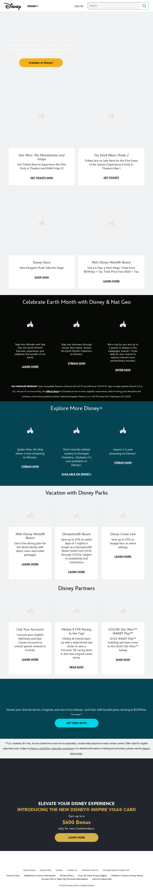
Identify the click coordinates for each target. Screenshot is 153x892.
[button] (81, 6)
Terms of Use (13, 873)
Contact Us (72, 868)
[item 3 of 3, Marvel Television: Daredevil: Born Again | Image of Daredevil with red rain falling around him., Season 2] (123, 429)
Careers (59, 868)
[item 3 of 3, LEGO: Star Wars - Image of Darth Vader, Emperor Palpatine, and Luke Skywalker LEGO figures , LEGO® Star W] (123, 608)
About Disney (29, 868)
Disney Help (45, 868)
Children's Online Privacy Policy (127, 873)
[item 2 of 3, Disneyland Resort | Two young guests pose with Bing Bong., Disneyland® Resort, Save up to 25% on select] (76, 513)
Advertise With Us (90, 868)
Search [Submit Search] (144, 6)
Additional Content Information (40, 873)
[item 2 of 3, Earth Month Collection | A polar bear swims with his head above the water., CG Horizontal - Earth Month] (76, 323)
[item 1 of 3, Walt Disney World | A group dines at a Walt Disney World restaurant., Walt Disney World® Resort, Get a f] (30, 513)
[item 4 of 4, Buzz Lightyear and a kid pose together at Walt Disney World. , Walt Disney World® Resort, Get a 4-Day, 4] (111, 221)
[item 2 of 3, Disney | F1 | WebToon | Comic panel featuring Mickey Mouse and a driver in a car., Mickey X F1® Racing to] (76, 608)
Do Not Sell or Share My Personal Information (65, 877)
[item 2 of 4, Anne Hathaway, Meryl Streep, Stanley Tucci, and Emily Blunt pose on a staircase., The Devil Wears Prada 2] (111, 115)
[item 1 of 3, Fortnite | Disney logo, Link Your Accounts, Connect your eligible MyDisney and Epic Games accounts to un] (30, 608)
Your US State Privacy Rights (92, 873)
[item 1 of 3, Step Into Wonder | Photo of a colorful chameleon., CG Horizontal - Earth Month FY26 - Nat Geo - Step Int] (30, 323)
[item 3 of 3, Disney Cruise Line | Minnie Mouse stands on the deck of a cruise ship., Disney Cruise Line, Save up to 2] (123, 513)
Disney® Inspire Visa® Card (116, 868)
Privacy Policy (67, 873)
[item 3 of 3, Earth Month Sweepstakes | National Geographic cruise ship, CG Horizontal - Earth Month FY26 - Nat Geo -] (123, 323)
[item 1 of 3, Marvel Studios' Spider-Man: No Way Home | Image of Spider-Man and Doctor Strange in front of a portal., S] (30, 429)
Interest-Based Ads (102, 877)
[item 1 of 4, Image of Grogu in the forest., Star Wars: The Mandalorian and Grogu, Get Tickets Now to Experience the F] (42, 115)
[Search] (114, 5)
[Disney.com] (12, 6)
